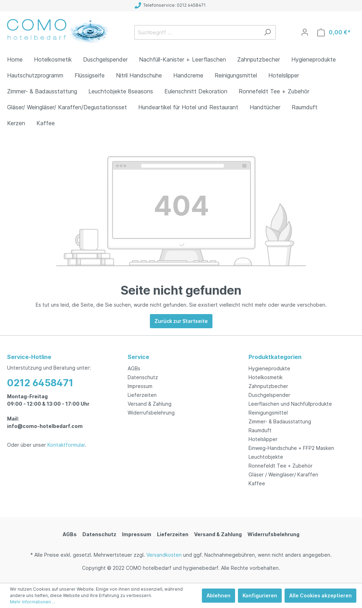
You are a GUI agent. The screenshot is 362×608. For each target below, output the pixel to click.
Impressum (140, 386)
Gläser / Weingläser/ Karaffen (283, 474)
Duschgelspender (269, 395)
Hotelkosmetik (265, 377)
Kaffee (257, 483)
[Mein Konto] (305, 32)
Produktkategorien (275, 356)
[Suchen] (267, 32)
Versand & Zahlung (149, 404)
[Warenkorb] (334, 32)
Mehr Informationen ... (32, 601)
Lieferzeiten (142, 395)
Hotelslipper (263, 439)
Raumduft (260, 430)
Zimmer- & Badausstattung (280, 421)
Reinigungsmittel (268, 413)
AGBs (134, 368)
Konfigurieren (260, 595)
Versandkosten (164, 555)
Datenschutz (143, 377)
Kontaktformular (66, 445)
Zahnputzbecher (268, 386)
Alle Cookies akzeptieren (320, 595)
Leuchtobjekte (266, 457)
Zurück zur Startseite (181, 321)
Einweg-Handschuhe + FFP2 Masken (291, 448)
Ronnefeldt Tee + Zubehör (281, 466)
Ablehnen (218, 595)
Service (138, 356)
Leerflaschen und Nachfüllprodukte (290, 404)
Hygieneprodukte (269, 368)
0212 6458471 (40, 383)
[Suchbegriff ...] (196, 32)
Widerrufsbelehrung (151, 413)
